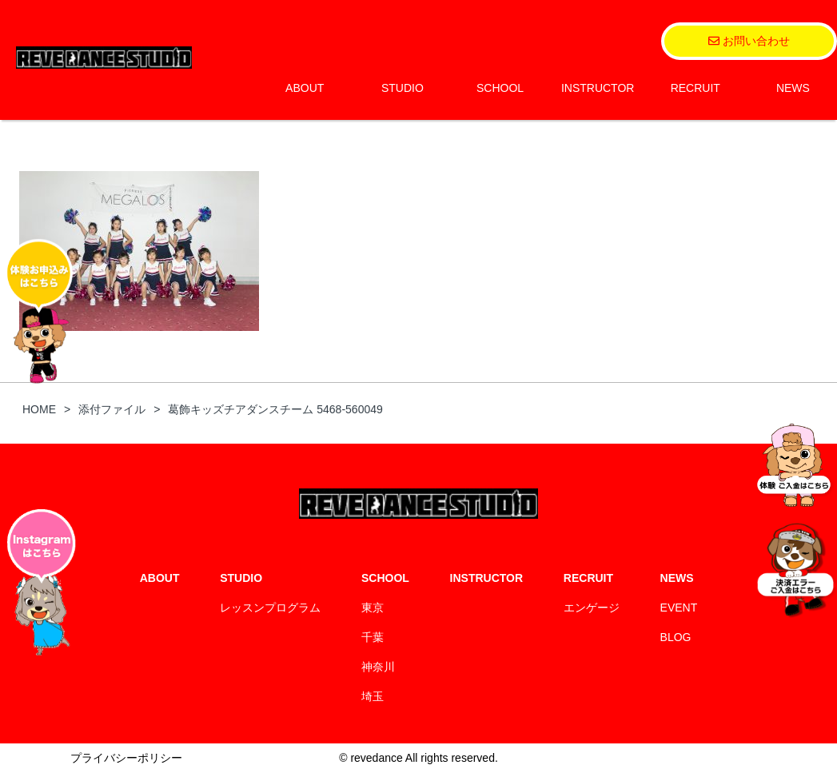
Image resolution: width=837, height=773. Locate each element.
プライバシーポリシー (126, 757)
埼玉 (372, 696)
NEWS (793, 88)
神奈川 (378, 666)
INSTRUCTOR (598, 88)
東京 (372, 607)
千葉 (372, 637)
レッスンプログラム (270, 607)
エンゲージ (592, 607)
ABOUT (304, 88)
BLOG (676, 637)
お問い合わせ (749, 40)
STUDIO (402, 88)
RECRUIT (695, 88)
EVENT (679, 607)
